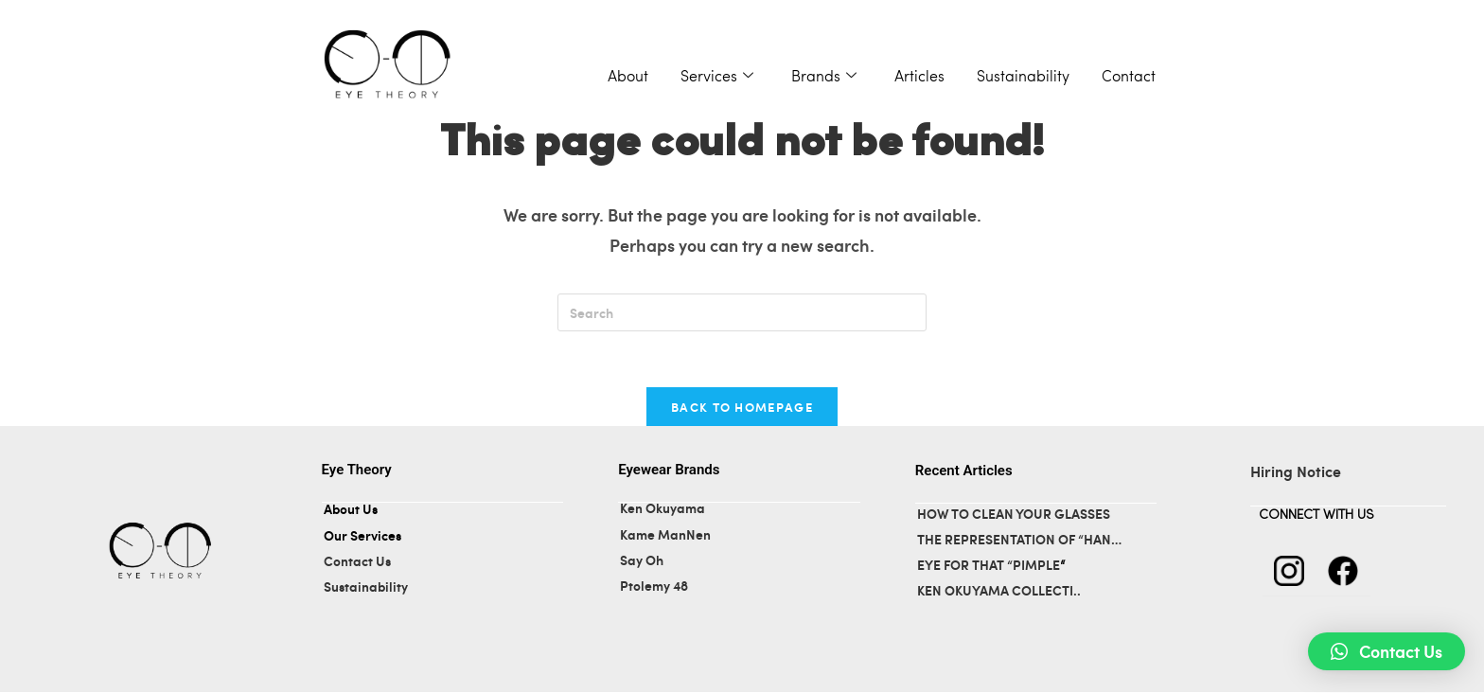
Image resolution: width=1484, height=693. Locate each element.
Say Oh (643, 561)
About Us (351, 511)
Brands (824, 77)
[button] (1386, 651)
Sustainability (1023, 77)
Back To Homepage (742, 408)
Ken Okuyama (662, 510)
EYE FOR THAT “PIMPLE (988, 567)
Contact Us (357, 562)
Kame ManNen (665, 535)
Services (716, 77)
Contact (1129, 77)
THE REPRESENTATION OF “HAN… (1019, 541)
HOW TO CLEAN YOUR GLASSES (1013, 514)
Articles (919, 77)
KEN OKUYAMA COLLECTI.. (999, 592)
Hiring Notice (1295, 472)
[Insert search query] (742, 312)
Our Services (362, 536)
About (628, 77)
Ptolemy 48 (654, 586)
